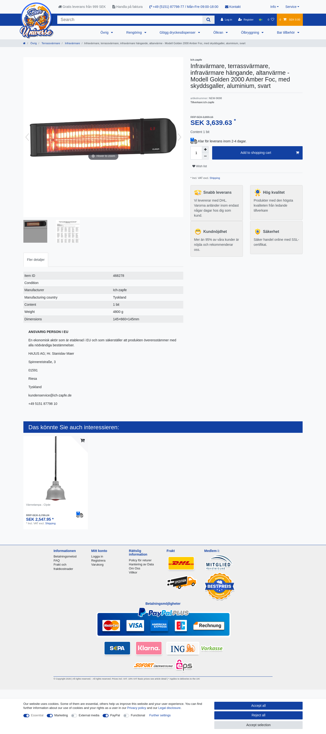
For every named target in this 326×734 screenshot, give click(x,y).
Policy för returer (140, 560)
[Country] (260, 20)
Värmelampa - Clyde (38, 504)
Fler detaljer (36, 260)
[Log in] (226, 20)
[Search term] (129, 20)
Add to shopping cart (270, 153)
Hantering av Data (141, 564)
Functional (138, 715)
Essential (37, 715)
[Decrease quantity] (205, 156)
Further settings (160, 715)
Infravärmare (72, 43)
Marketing (61, 715)
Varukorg (97, 564)
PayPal (115, 715)
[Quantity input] (196, 153)
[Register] (246, 20)
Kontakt (233, 7)
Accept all (258, 705)
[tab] (35, 260)
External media (89, 715)
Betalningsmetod (64, 556)
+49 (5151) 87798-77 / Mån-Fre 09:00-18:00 (183, 7)
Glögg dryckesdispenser (178, 32)
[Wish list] (271, 20)
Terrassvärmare (50, 43)
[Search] (208, 20)
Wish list (199, 166)
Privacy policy (136, 708)
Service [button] (291, 7)
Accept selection (258, 725)
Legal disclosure (169, 708)
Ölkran (218, 32)
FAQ (56, 560)
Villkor (133, 572)
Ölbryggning (250, 32)
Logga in (97, 556)
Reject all (258, 715)
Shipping (214, 178)
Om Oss (134, 568)
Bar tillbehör (286, 32)
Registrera (98, 560)
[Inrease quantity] (205, 149)
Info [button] (273, 7)
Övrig (104, 32)
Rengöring (134, 32)
